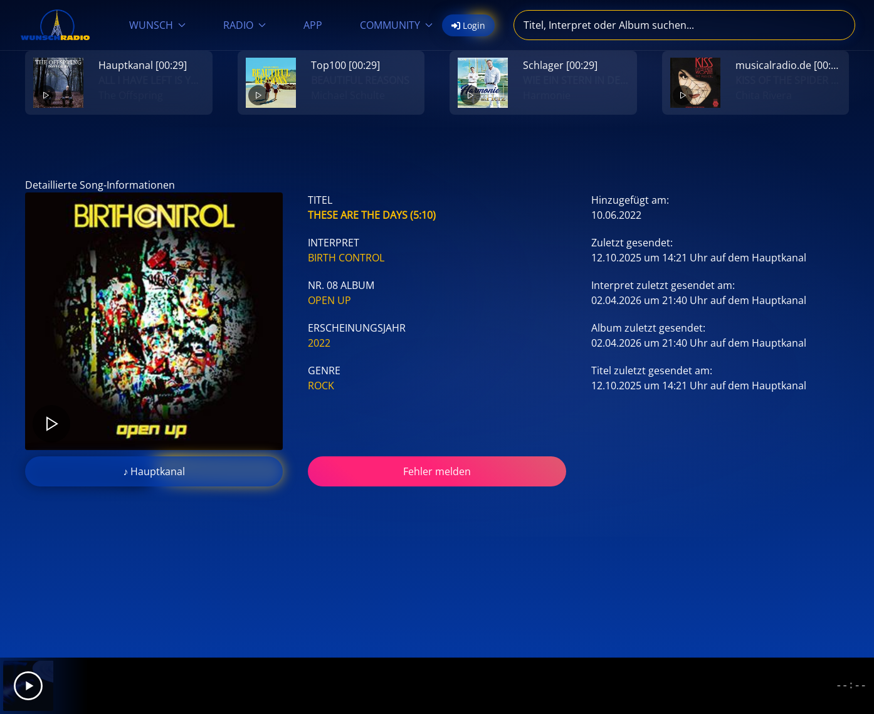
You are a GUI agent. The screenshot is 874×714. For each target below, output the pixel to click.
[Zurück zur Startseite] (55, 25)
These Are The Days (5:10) (372, 215)
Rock (321, 385)
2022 (319, 343)
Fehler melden (437, 471)
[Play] (28, 686)
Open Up (329, 300)
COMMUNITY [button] (396, 25)
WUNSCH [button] (157, 25)
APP (312, 25)
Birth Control (346, 258)
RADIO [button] (244, 25)
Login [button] (468, 25)
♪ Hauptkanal (154, 471)
